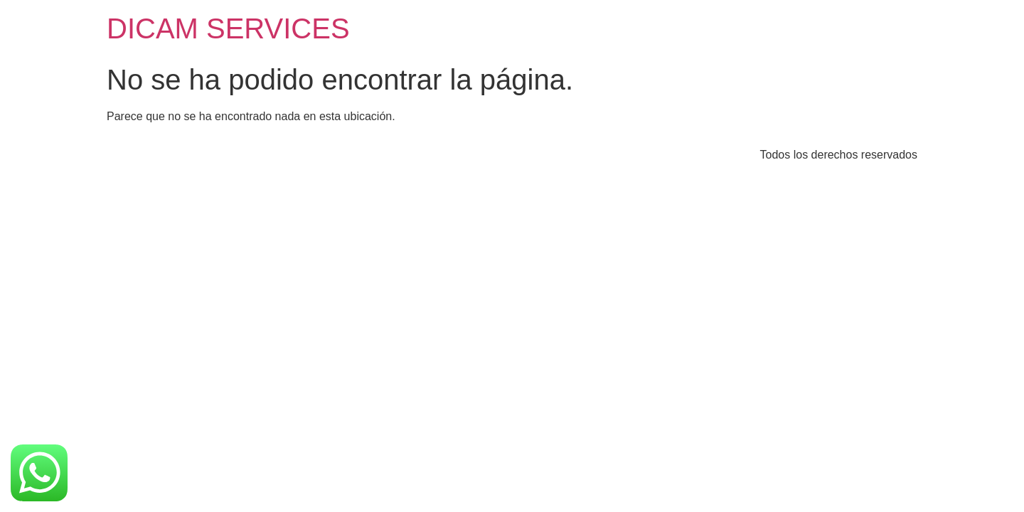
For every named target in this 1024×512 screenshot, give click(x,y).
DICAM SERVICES (228, 28)
